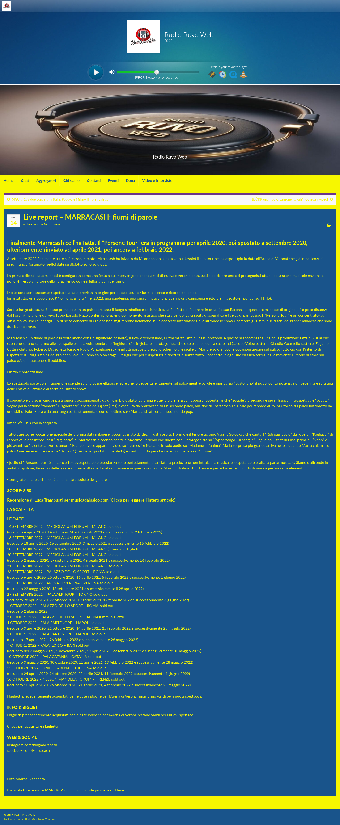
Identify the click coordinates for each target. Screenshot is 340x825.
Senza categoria (53, 224)
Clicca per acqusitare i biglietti (33, 726)
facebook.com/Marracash (28, 750)
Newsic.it (123, 790)
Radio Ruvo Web (170, 155)
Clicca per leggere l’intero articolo (142, 500)
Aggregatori (46, 180)
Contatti (94, 180)
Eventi (113, 180)
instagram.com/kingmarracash (32, 744)
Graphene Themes (43, 819)
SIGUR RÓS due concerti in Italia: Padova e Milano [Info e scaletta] (60, 199)
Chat (25, 180)
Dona (130, 180)
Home (9, 180)
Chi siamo (71, 180)
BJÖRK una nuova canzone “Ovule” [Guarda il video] (290, 199)
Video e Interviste (157, 180)
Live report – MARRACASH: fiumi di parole (58, 790)
